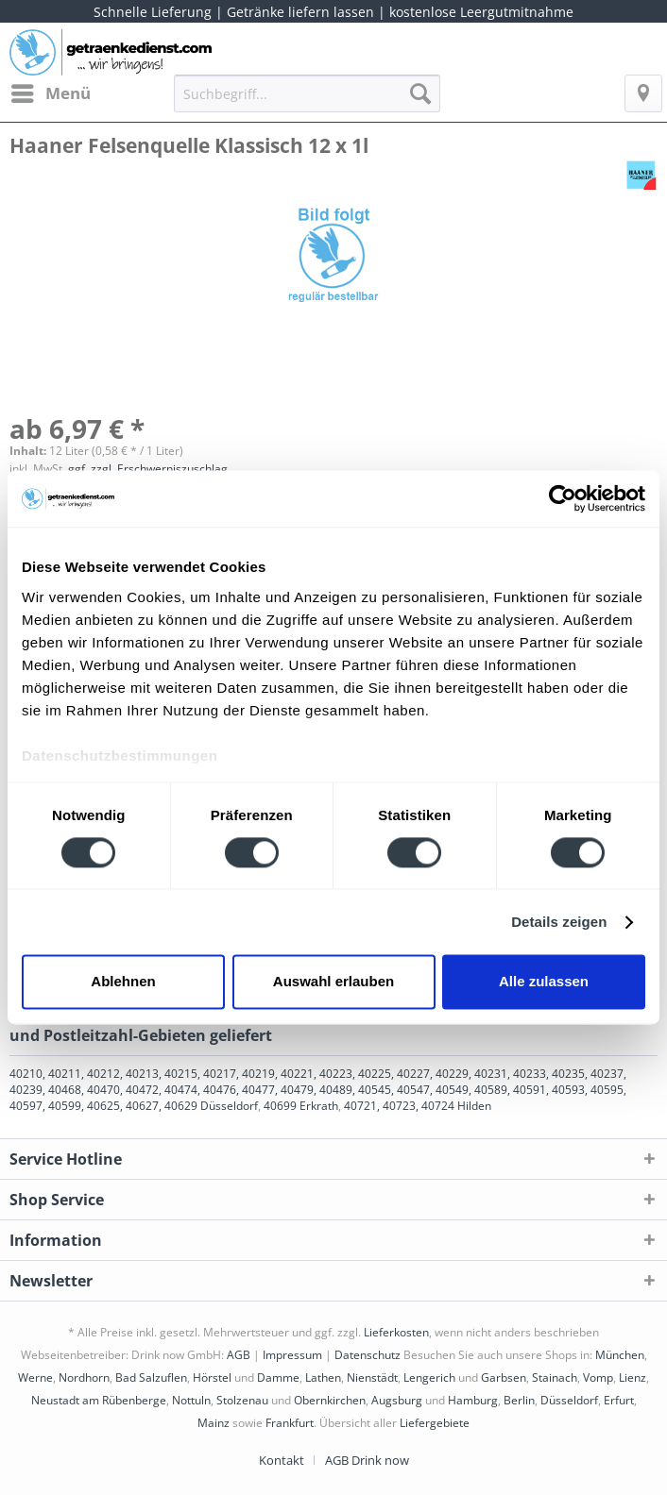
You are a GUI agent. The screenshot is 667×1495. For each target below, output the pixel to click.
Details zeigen (559, 922)
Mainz (213, 1423)
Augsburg (396, 1400)
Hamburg (473, 1400)
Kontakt (281, 1460)
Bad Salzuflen (151, 1377)
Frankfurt (289, 1423)
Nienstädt (372, 1377)
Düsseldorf (569, 1400)
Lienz (632, 1377)
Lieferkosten (396, 1332)
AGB (238, 1355)
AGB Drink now (367, 1460)
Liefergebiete (435, 1423)
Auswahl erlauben (333, 982)
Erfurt (619, 1400)
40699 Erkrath (301, 1106)
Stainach (554, 1377)
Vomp (598, 1377)
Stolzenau (242, 1400)
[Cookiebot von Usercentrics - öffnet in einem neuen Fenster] (562, 498)
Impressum (292, 1355)
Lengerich (429, 1377)
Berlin (519, 1400)
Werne (35, 1377)
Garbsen (503, 1377)
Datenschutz (367, 1355)
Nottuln (191, 1400)
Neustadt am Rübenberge (98, 1400)
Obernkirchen (330, 1400)
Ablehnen (123, 982)
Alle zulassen (544, 982)
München (619, 1355)
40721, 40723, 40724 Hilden (417, 1106)
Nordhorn (84, 1377)
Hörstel (212, 1377)
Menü (51, 91)
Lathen (323, 1377)
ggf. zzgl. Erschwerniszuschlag (148, 469)
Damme (278, 1377)
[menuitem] (50, 93)
